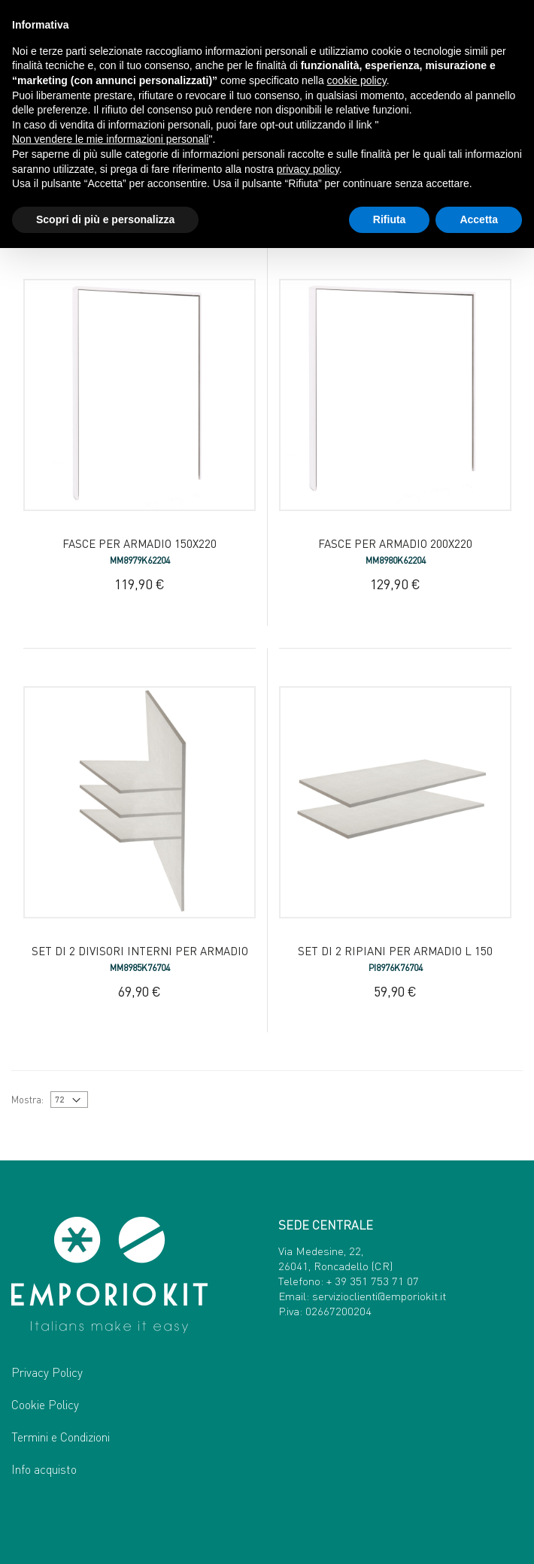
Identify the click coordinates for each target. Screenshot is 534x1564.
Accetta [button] (479, 219)
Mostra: (27, 1099)
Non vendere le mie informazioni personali (110, 139)
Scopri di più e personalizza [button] (105, 219)
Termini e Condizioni (60, 1437)
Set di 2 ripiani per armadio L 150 (395, 950)
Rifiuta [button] (389, 219)
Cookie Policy (45, 1404)
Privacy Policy (47, 1372)
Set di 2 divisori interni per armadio (140, 950)
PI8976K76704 (396, 967)
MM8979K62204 (140, 560)
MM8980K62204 (396, 560)
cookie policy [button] (357, 80)
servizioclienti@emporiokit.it (379, 1295)
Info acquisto (44, 1469)
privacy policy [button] (308, 169)
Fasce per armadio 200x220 (395, 543)
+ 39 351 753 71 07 (372, 1280)
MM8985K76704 (140, 967)
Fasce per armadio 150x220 (139, 543)
